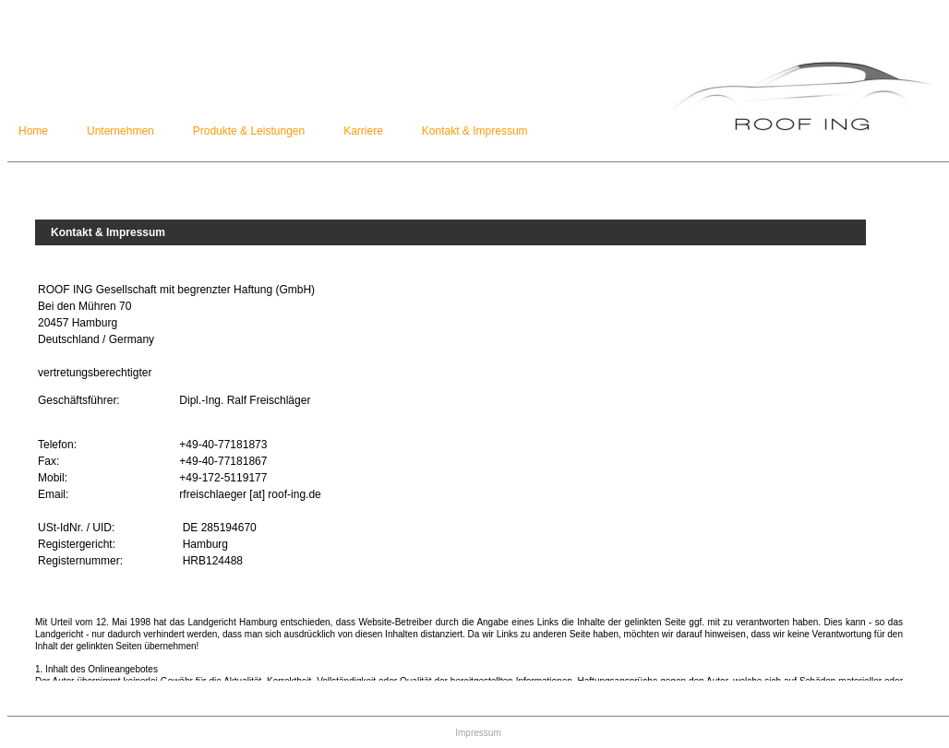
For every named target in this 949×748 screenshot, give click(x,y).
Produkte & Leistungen (249, 131)
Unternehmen (120, 131)
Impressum (477, 733)
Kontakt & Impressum (475, 131)
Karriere (363, 131)
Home (33, 131)
